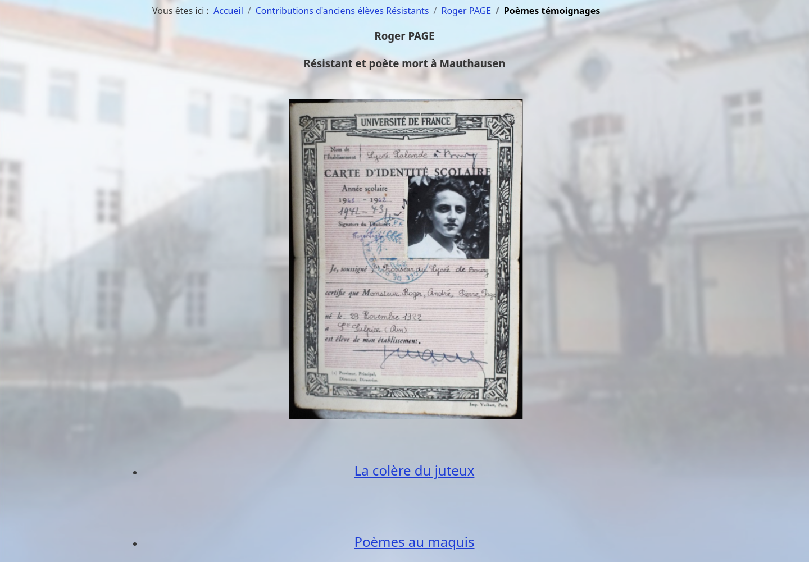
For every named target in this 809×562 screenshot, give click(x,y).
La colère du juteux (414, 470)
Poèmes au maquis (414, 541)
